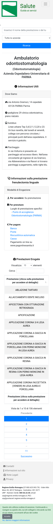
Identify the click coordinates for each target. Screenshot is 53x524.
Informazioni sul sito (14, 470)
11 (26, 451)
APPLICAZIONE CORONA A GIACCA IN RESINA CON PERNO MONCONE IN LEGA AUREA (26, 372)
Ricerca (26, 45)
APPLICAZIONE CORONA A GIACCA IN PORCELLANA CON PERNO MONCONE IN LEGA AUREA (26, 347)
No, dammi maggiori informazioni (16, 520)
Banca (13, 228)
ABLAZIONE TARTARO (26, 290)
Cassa (13, 238)
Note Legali (10, 475)
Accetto (7, 516)
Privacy (8, 479)
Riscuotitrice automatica (22, 235)
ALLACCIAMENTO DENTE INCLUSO (26, 297)
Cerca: (26, 271)
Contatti (8, 466)
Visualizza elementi (26, 265)
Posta (13, 232)
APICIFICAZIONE (26, 315)
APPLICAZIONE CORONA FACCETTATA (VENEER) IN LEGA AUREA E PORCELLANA (26, 386)
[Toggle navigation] (45, 4)
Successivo (26, 456)
